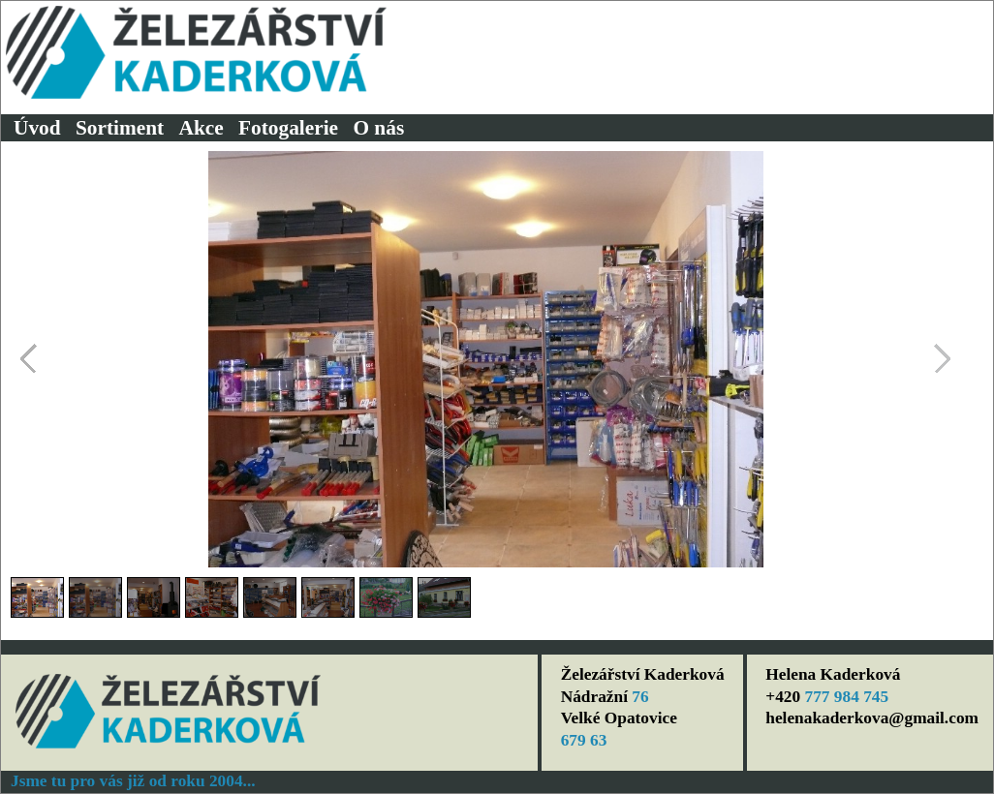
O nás (378, 127)
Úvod (37, 127)
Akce (201, 127)
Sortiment (120, 127)
